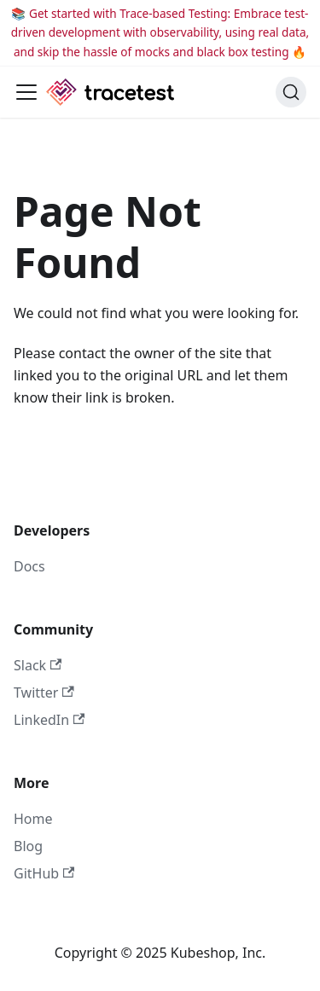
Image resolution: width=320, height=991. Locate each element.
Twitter (44, 692)
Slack (37, 665)
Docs (29, 566)
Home (33, 818)
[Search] (291, 92)
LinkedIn (49, 719)
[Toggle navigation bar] (26, 92)
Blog (28, 846)
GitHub (44, 873)
